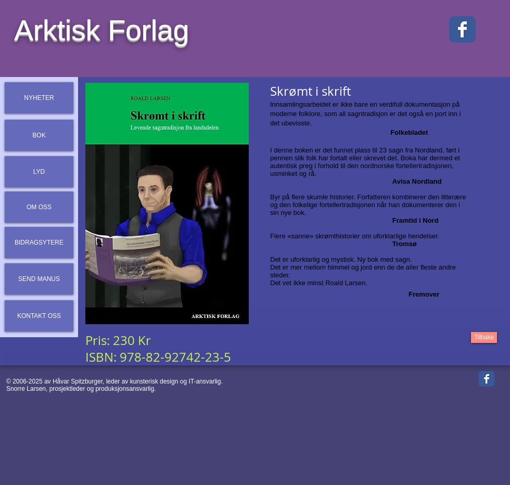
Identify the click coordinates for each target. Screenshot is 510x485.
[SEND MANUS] (39, 279)
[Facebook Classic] (462, 29)
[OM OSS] (39, 207)
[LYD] (39, 171)
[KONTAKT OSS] (39, 315)
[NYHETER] (39, 97)
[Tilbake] (484, 337)
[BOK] (39, 135)
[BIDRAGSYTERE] (39, 242)
